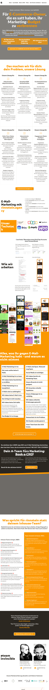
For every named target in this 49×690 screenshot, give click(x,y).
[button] (12, 366)
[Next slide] (47, 681)
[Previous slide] (2, 681)
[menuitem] (10, 2)
